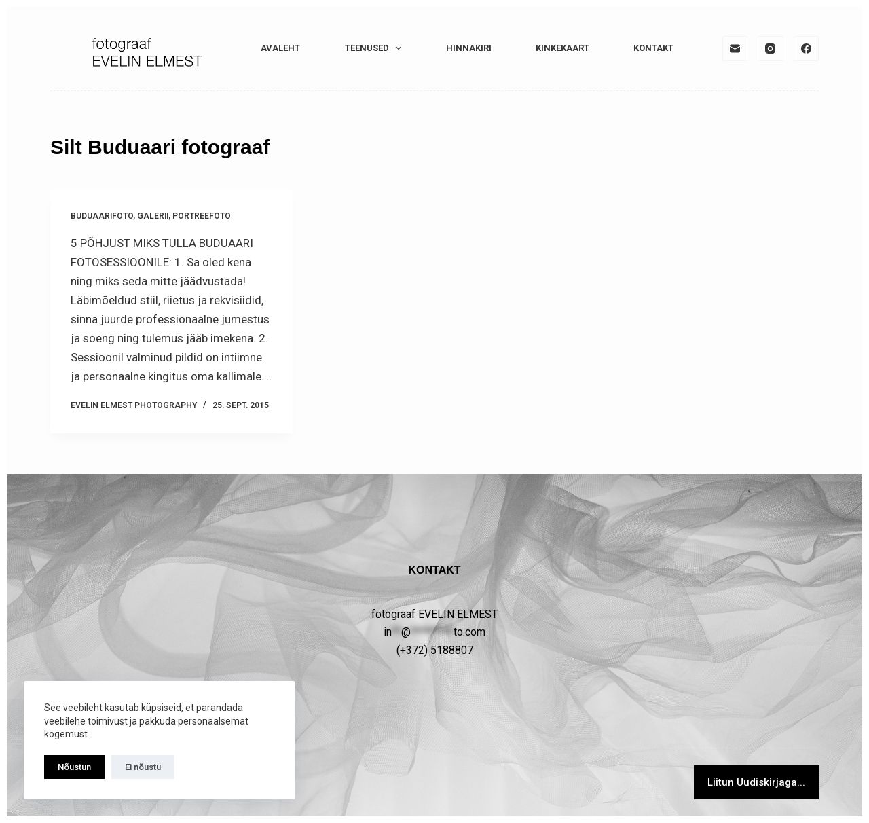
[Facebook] (806, 49)
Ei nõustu (143, 767)
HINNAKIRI (469, 48)
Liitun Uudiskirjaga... (756, 782)
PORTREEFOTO (201, 216)
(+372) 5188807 (434, 650)
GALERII (152, 216)
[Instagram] (770, 49)
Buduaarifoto (102, 216)
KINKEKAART (562, 48)
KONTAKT (653, 48)
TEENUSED (376, 48)
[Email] (735, 49)
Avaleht (280, 48)
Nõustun (74, 767)
